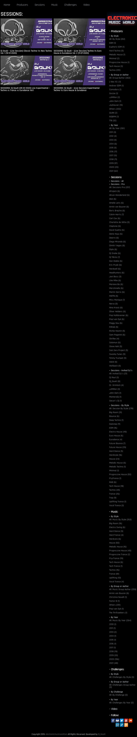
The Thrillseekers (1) (118, 612)
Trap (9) (112, 497)
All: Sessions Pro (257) (119, 187)
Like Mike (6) (115, 280)
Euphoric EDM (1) (116, 46)
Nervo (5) (113, 303)
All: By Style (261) (117, 39)
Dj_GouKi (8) (114, 381)
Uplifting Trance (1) (117, 501)
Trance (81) (114, 573)
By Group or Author (120, 74)
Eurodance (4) (115, 439)
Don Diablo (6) (115, 261)
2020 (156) (114, 659)
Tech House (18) (116, 486)
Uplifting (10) (115, 577)
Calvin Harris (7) (116, 214)
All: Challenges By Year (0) (121, 702)
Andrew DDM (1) (116, 85)
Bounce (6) (114, 416)
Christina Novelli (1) (118, 597)
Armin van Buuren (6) (119, 206)
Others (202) (115, 109)
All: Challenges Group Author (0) (122, 686)
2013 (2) (113, 632)
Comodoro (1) (115, 89)
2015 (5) (113, 147)
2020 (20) (113, 167)
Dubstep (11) (114, 424)
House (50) (114, 542)
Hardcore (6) (115, 539)
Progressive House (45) (120, 550)
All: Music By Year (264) (120, 620)
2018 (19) (113, 651)
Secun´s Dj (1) (115, 400)
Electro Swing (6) (117, 527)
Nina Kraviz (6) (116, 307)
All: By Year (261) (117, 128)
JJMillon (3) (114, 389)
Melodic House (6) (117, 462)
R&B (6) (112, 482)
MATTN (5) (113, 296)
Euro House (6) (116, 435)
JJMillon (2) (114, 97)
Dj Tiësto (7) (114, 257)
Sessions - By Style (120, 405)
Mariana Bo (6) (116, 284)
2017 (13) (113, 155)
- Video (113, 709)
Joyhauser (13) (116, 105)
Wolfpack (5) (115, 365)
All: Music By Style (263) (120, 519)
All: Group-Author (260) (119, 77)
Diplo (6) (113, 249)
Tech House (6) (116, 562)
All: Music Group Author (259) (122, 589)
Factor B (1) (114, 601)
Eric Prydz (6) (115, 265)
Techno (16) (114, 570)
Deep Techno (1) (116, 420)
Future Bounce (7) (117, 443)
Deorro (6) (114, 237)
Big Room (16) (115, 523)
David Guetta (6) (116, 230)
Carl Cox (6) (114, 218)
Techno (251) (114, 70)
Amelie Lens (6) (116, 202)
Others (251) (114, 604)
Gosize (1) (113, 93)
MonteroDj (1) (115, 396)
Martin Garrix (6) (117, 292)
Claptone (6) (115, 226)
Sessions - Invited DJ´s (121, 370)
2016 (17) (113, 151)
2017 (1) (112, 647)
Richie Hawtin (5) (117, 330)
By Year (114, 125)
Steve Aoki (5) (115, 346)
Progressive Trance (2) (119, 554)
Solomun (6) (115, 342)
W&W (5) (113, 361)
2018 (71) (113, 159)
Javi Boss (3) (115, 276)
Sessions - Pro (118, 184)
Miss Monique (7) (117, 299)
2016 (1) (112, 643)
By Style (114, 36)
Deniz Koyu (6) (115, 233)
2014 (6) (113, 143)
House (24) (114, 458)
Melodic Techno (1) (117, 466)
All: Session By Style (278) (121, 408)
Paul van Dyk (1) (116, 608)
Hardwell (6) (115, 268)
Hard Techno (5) (116, 50)
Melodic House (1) (117, 54)
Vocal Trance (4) (116, 581)
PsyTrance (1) (115, 478)
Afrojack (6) (114, 191)
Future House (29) (117, 447)
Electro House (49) (118, 431)
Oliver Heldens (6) (117, 311)
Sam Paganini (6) (117, 334)
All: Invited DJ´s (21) (118, 373)
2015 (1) (112, 639)
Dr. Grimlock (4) (116, 385)
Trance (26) (114, 493)
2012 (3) (113, 136)
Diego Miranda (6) (117, 241)
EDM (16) (113, 427)
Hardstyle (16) (115, 455)
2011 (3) (112, 132)
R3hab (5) (113, 327)
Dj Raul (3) (114, 377)
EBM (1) (112, 43)
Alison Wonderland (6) (119, 195)
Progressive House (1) (119, 62)
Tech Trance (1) (115, 566)
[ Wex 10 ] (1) (115, 81)
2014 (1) (112, 636)
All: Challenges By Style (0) (121, 677)
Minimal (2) (114, 58)
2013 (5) (113, 140)
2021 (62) (113, 171)
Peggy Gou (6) (115, 323)
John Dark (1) (115, 101)
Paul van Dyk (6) (116, 319)
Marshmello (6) (116, 288)
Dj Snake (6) (115, 253)
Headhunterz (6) (116, 272)
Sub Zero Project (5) (118, 350)
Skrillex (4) (114, 338)
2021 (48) (113, 663)
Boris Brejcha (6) (117, 210)
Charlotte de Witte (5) (119, 222)
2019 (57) (113, 163)
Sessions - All (117, 181)
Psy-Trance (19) (116, 558)
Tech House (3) (116, 66)
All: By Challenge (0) (118, 695)
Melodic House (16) (118, 546)
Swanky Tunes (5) (117, 354)
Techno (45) (114, 490)
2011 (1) (112, 628)
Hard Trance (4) (116, 535)
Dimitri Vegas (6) (117, 245)
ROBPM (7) (114, 116)
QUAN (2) (113, 112)
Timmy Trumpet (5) (117, 358)
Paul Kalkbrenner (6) (118, 315)
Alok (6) (112, 199)
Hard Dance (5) (116, 451)
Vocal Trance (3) (116, 505)
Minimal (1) (114, 470)
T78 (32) (112, 120)
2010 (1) (112, 624)
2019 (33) (113, 655)
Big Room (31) (115, 412)
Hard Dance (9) (116, 531)
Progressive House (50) (120, 474)
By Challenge (117, 691)
